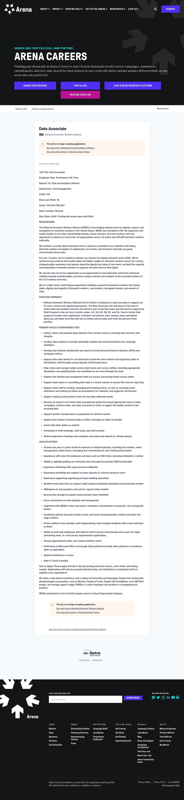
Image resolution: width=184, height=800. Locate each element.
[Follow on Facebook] (153, 697)
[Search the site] (155, 9)
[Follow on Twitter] (158, 697)
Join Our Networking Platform (133, 85)
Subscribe (132, 697)
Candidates (98, 733)
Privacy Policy (144, 782)
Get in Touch (165, 741)
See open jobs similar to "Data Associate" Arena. (68, 152)
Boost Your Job (144, 755)
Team (51, 733)
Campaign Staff (100, 729)
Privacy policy (84, 660)
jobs (21, 108)
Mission (52, 729)
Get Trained (120, 729)
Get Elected (120, 737)
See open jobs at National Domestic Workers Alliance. (71, 148)
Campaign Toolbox (146, 729)
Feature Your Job (80, 94)
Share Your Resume (35, 85)
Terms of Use (159, 782)
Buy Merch (164, 745)
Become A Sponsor (168, 729)
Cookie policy (97, 660)
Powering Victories (79, 733)
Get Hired (119, 733)
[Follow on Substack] (178, 697)
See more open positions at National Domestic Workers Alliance (77, 629)
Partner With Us (167, 733)
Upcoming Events (123, 741)
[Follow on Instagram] (163, 697)
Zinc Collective (55, 745)
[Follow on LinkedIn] (168, 697)
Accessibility (174, 782)
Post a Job (80, 85)
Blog (140, 737)
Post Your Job (144, 751)
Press (73, 743)
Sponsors (53, 737)
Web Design (167, 785)
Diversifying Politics (80, 729)
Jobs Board (143, 733)
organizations (43, 108)
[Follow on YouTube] (173, 697)
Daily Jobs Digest (145, 741)
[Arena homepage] (18, 9)
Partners (53, 741)
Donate (170, 9)
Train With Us (166, 737)
